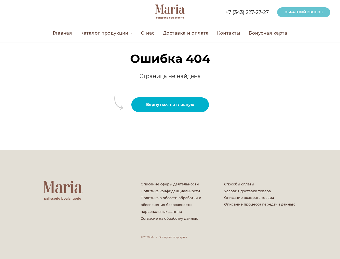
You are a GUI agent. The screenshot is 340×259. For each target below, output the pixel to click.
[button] (303, 12)
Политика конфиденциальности (170, 191)
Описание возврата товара (249, 197)
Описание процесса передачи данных (259, 204)
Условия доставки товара (247, 191)
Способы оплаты (239, 184)
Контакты (228, 33)
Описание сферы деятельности (170, 184)
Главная (62, 33)
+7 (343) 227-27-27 (247, 12)
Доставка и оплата (186, 33)
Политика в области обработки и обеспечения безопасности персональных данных (171, 205)
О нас (148, 33)
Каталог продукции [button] (105, 33)
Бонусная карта (268, 33)
